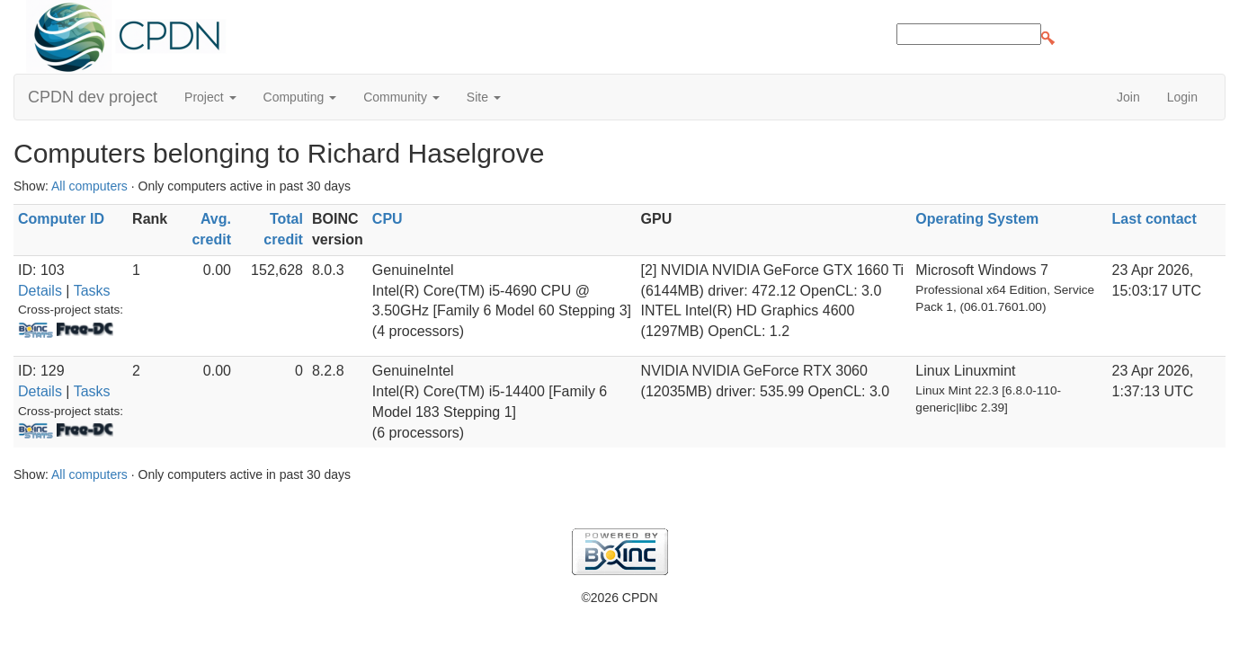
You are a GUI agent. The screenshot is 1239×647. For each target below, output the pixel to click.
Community (401, 97)
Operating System (976, 218)
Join (1128, 97)
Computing (300, 97)
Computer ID (61, 218)
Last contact (1154, 218)
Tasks (92, 290)
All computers (89, 186)
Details (40, 290)
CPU (387, 218)
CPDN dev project (92, 97)
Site (484, 97)
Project (210, 97)
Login (1182, 97)
